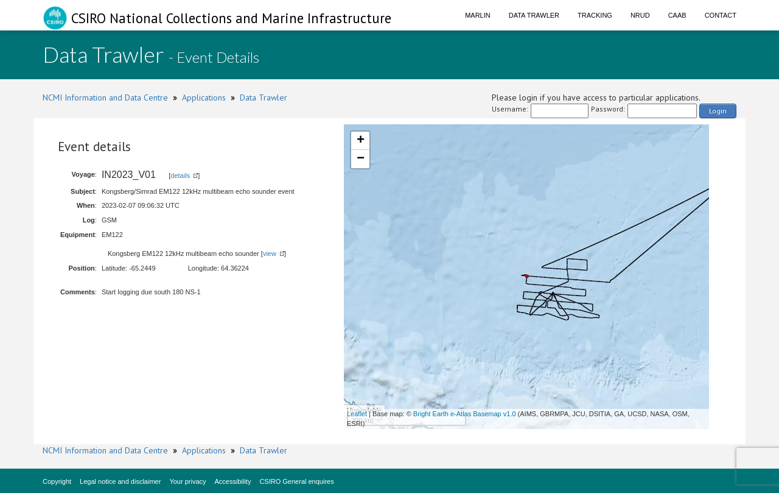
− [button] (361, 159)
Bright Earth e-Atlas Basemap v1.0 (464, 413)
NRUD (640, 15)
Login (718, 110)
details (180, 175)
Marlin (478, 15)
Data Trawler (534, 15)
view (269, 253)
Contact (720, 15)
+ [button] (361, 141)
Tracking (595, 15)
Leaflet (357, 413)
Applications (204, 97)
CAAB (677, 15)
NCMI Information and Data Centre (105, 97)
